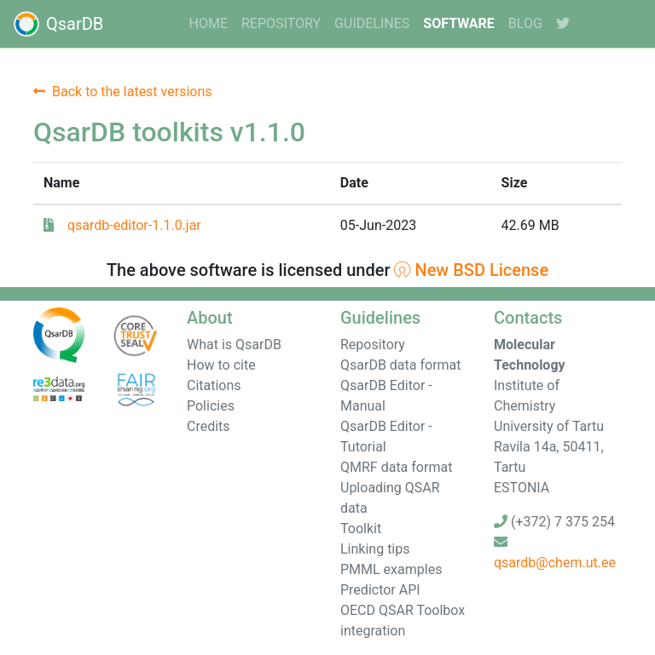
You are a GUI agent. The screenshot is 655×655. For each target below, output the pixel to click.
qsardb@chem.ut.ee (555, 562)
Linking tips (375, 549)
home (208, 23)
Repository (281, 23)
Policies (211, 406)
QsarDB (58, 24)
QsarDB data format (400, 365)
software (459, 23)
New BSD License (471, 270)
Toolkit (360, 528)
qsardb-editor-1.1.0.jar (134, 225)
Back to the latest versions (122, 91)
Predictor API (380, 590)
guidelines (371, 23)
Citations (214, 385)
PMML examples (391, 569)
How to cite (221, 365)
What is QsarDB (234, 344)
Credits (208, 426)
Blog (525, 23)
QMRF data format (396, 467)
